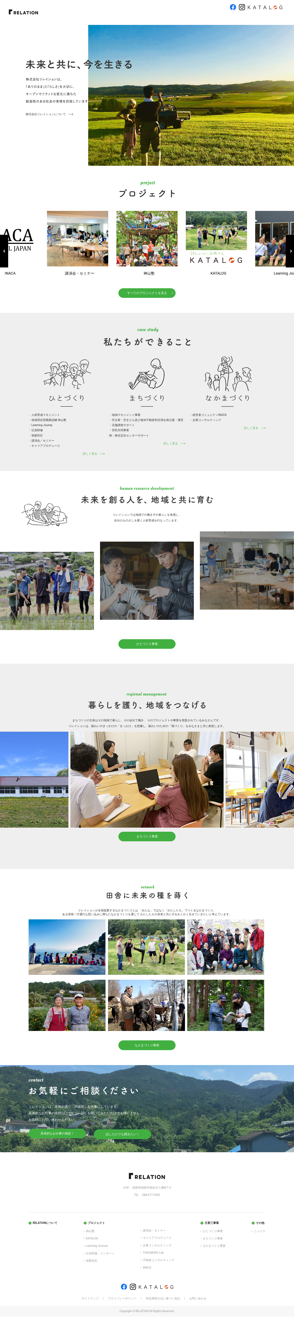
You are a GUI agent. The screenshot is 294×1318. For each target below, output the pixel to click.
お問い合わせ (268, 17)
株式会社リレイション (181, 1110)
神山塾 (90, 1232)
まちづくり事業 (185, 17)
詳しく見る (90, 454)
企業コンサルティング (157, 1246)
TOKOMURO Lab (153, 1254)
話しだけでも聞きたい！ (122, 1136)
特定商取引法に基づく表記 (163, 1300)
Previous (4, 251)
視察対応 (91, 1262)
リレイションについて (98, 17)
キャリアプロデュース (157, 1239)
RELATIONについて (45, 1224)
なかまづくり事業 (215, 17)
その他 (260, 1224)
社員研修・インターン (100, 1254)
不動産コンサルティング (158, 1261)
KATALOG (92, 1240)
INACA (147, 1269)
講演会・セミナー (154, 1231)
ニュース (241, 17)
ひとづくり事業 (157, 17)
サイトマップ (90, 1300)
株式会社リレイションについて (46, 114)
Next (290, 251)
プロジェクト (129, 17)
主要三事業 (212, 1224)
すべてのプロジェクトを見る (147, 293)
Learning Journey (97, 1247)
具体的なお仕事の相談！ (57, 1136)
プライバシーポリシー (122, 1300)
